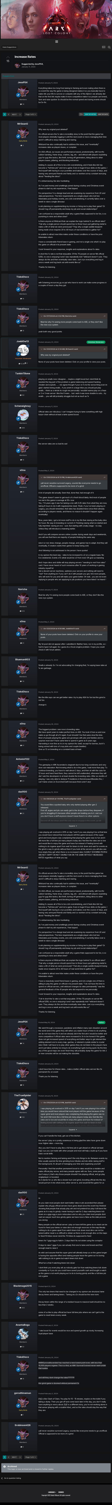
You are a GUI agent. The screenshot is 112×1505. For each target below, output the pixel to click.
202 (22, 1307)
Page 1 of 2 (31, 114)
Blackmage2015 (23, 1285)
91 (22, 492)
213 (22, 611)
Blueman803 (22, 659)
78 (22, 681)
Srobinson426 (71, 477)
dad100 (22, 791)
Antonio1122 (22, 759)
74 (22, 104)
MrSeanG (22, 123)
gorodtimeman (22, 1393)
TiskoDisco (22, 276)
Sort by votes (90, 114)
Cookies (61, 1492)
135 (22, 1117)
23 (22, 781)
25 (22, 813)
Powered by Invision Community (56, 1497)
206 (22, 428)
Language (52, 1492)
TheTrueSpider (70, 799)
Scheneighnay (23, 406)
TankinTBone (22, 373)
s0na (22, 470)
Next (14, 114)
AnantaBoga (23, 1324)
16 (22, 298)
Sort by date (103, 114)
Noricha (68, 316)
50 (22, 1346)
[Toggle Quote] (42, 316)
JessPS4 (38, 64)
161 (22, 395)
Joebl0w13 (22, 341)
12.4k (22, 363)
